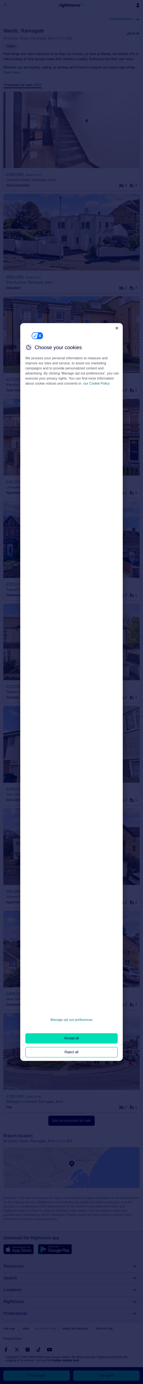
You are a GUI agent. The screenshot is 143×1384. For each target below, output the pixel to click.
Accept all (71, 1038)
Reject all (71, 1052)
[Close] (116, 328)
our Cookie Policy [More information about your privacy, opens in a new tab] (97, 383)
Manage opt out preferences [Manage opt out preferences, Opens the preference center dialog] (71, 1020)
